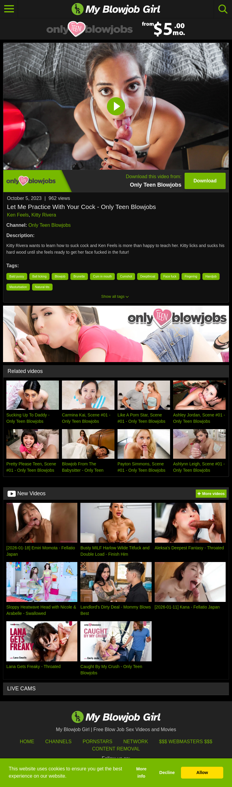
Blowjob (60, 276)
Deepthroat (147, 276)
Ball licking (39, 276)
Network (135, 741)
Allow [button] (202, 772)
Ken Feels (18, 214)
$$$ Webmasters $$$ (185, 741)
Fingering (191, 276)
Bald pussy (16, 276)
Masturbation (18, 287)
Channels (58, 741)
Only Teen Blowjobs (49, 225)
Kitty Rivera (43, 214)
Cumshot (126, 276)
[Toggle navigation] (9, 9)
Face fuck (169, 276)
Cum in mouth (102, 276)
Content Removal (116, 748)
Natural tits (42, 287)
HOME (27, 741)
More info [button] (141, 772)
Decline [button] (167, 772)
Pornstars (97, 741)
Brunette (79, 276)
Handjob (211, 276)
